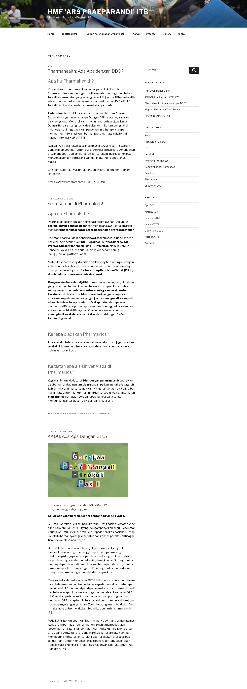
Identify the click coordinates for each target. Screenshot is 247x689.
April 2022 (150, 205)
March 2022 (151, 211)
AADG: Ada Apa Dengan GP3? (78, 436)
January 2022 (152, 224)
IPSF (147, 148)
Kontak (182, 33)
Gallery (167, 33)
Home (50, 33)
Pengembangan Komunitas (160, 166)
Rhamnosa (151, 179)
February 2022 (153, 218)
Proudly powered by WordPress (64, 681)
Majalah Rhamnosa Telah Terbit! (162, 109)
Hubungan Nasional (155, 141)
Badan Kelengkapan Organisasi (106, 33)
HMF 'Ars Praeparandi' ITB (98, 11)
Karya (136, 33)
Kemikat (149, 154)
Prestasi (151, 33)
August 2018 (152, 236)
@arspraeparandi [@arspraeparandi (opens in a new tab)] (111, 600)
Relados (149, 173)
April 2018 (150, 243)
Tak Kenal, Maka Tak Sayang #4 (162, 96)
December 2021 (154, 230)
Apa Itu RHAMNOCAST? (158, 115)
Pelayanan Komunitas (157, 160)
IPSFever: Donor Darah (157, 90)
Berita (148, 135)
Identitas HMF (71, 33)
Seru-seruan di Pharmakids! (75, 203)
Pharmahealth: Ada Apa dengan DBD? (85, 71)
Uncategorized (153, 185)
